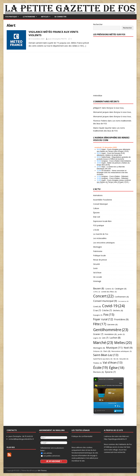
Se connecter (60, 17)
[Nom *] (53, 437)
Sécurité (96, 264)
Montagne (97, 247)
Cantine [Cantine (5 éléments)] (109, 288)
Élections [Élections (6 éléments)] (98, 372)
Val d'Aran (97, 272)
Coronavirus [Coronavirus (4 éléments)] (123, 301)
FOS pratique (11, 17)
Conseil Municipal (100, 204)
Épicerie (96, 212)
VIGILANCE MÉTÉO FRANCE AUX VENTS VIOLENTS (53, 33)
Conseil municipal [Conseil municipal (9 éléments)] (105, 301)
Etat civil (96, 217)
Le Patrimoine (29, 17)
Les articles (46, 452)
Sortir (95, 268)
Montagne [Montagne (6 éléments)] (99, 347)
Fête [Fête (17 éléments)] (99, 324)
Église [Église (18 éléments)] (116, 367)
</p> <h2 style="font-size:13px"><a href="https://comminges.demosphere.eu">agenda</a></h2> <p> (113, 164)
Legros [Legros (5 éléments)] (97, 338)
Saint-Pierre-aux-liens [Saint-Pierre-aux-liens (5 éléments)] (102, 359)
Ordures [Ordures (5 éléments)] (97, 351)
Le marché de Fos (100, 234)
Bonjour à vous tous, (115, 108)
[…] (84, 46)
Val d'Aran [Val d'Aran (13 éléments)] (112, 362)
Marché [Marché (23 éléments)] (103, 342)
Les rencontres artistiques (104, 242)
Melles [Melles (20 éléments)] (123, 342)
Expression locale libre (102, 221)
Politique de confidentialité (82, 436)
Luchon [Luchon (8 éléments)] (115, 338)
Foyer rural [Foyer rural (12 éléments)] (103, 319)
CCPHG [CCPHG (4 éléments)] (96, 292)
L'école (96, 230)
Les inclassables (100, 238)
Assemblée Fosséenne (102, 199)
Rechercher (98, 24)
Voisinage (97, 281)
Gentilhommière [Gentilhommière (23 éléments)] (110, 330)
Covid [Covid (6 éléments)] (97, 306)
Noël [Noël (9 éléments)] (128, 348)
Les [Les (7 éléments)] (105, 338)
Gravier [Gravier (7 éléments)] (98, 334)
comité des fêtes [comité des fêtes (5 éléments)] (109, 291)
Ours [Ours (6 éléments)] (106, 351)
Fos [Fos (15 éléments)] (108, 314)
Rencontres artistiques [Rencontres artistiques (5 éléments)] (122, 351)
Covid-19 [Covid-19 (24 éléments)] (113, 306)
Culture (96, 208)
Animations (98, 195)
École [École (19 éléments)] (100, 367)
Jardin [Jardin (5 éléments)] (121, 334)
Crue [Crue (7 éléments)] (97, 310)
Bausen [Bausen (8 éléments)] (98, 288)
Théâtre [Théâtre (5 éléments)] (97, 363)
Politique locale (99, 255)
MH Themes (42, 470)
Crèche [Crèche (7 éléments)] (107, 310)
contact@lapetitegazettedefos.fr (21, 439)
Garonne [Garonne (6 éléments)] (112, 324)
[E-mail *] (53, 442)
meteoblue (97, 95)
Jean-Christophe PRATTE (57, 39)
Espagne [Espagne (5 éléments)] (97, 315)
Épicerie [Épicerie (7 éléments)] (110, 372)
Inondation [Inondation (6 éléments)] (110, 334)
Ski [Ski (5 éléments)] (115, 359)
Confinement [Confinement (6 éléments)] (122, 296)
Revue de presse (100, 259)
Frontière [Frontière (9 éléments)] (121, 319)
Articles (44, 17)
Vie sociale (97, 277)
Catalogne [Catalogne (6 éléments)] (120, 288)
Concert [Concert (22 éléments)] (103, 296)
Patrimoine (97, 251)
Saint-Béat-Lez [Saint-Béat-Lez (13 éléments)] (105, 355)
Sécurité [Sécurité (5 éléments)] (123, 359)
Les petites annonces (50, 455)
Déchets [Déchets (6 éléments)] (118, 310)
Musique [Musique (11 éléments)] (114, 347)
